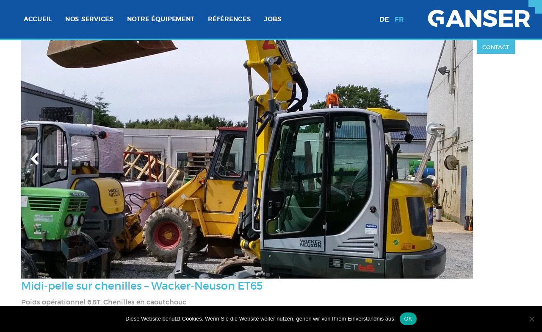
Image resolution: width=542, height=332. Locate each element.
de (384, 19)
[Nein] (531, 319)
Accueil (38, 19)
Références (229, 19)
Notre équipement (161, 19)
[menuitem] (37, 19)
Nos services (89, 19)
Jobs (272, 19)
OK (408, 318)
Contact (495, 47)
